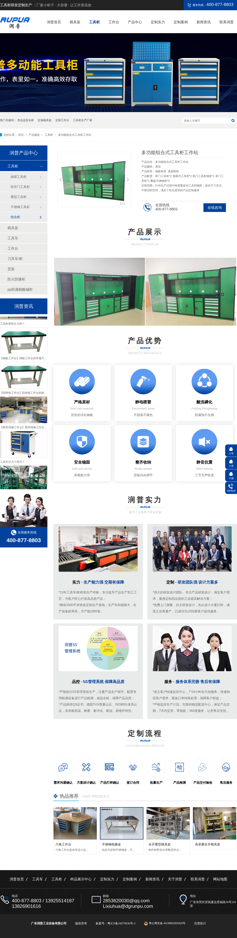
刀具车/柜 (15, 259)
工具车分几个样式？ (12, 462)
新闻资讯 (204, 22)
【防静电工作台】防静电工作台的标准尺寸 (26, 393)
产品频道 (34, 134)
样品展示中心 (81, 879)
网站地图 (220, 879)
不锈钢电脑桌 (111, 844)
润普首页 (54, 22)
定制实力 (158, 22)
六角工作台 (63, 844)
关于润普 (175, 879)
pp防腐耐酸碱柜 (20, 289)
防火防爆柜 (16, 279)
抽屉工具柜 (18, 176)
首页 (21, 134)
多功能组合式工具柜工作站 (74, 134)
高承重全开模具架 (207, 844)
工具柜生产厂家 (82, 120)
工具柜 (94, 22)
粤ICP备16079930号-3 (121, 923)
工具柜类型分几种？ (12, 324)
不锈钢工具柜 (20, 207)
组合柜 (15, 217)
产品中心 (135, 22)
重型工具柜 (18, 197)
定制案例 (181, 22)
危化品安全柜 (25, 120)
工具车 (13, 238)
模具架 (75, 22)
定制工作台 (62, 120)
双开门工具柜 (20, 186)
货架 (11, 269)
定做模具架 (45, 120)
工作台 (113, 22)
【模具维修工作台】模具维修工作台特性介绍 (27, 428)
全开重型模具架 (160, 844)
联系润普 (226, 22)
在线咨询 (215, 208)
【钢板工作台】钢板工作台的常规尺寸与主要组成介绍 (33, 359)
